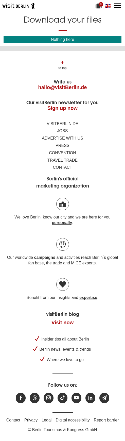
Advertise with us (62, 138)
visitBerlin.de (62, 124)
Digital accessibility (73, 420)
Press (62, 145)
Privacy (31, 420)
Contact (62, 167)
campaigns (44, 257)
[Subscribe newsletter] (104, 398)
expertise (88, 297)
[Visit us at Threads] (35, 398)
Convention (62, 153)
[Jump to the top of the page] (62, 64)
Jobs (62, 131)
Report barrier (106, 420)
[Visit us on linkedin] (90, 398)
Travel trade (62, 160)
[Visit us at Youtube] (76, 398)
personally (62, 222)
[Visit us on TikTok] (62, 398)
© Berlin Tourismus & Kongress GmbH (62, 430)
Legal (46, 420)
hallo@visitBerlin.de (62, 87)
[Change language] (109, 6)
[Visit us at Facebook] (21, 398)
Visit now (62, 322)
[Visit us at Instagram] (48, 398)
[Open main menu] (117, 6)
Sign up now (62, 108)
